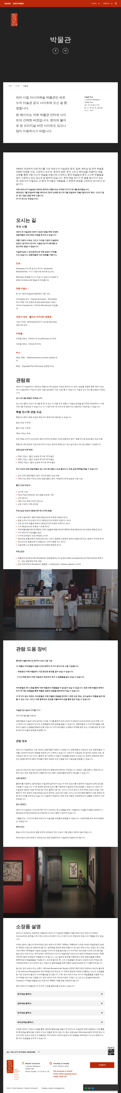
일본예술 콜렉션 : (24, 1003)
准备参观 (7, 3)
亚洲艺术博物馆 (18, 3)
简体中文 (107, 3)
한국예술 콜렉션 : (24, 1012)
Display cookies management (53, 1088)
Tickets (102, 1065)
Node (17, 86)
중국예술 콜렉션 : (24, 994)
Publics (96, 3)
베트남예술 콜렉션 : (25, 1022)
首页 (10, 86)
